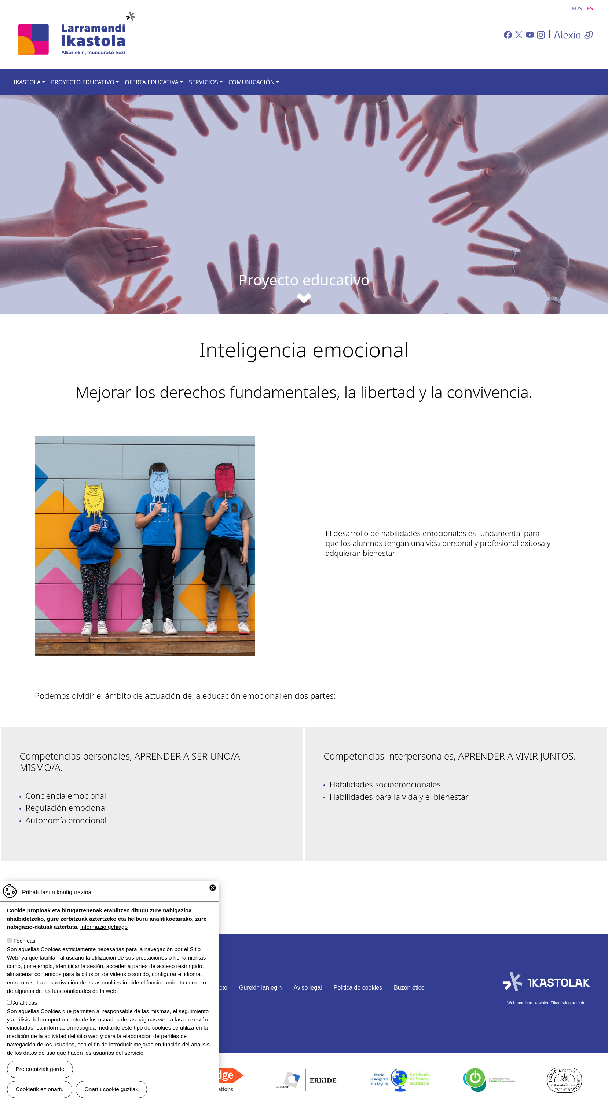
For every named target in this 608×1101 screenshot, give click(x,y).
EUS (577, 8)
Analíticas (25, 1003)
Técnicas (24, 941)
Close (212, 887)
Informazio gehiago (104, 927)
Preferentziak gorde (40, 1069)
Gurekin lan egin (260, 987)
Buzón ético (409, 987)
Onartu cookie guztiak (111, 1089)
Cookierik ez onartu (40, 1089)
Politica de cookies (358, 987)
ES (590, 8)
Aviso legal (308, 987)
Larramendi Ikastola (76, 34)
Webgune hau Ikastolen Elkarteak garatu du (546, 1003)
